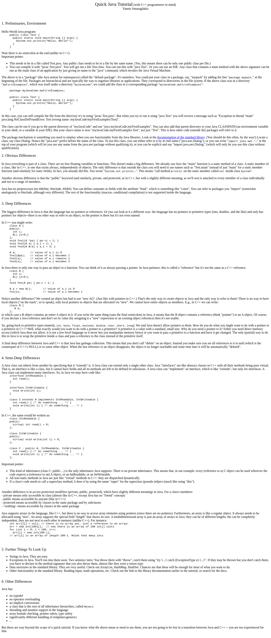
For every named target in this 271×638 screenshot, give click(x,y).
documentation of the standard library (181, 137)
